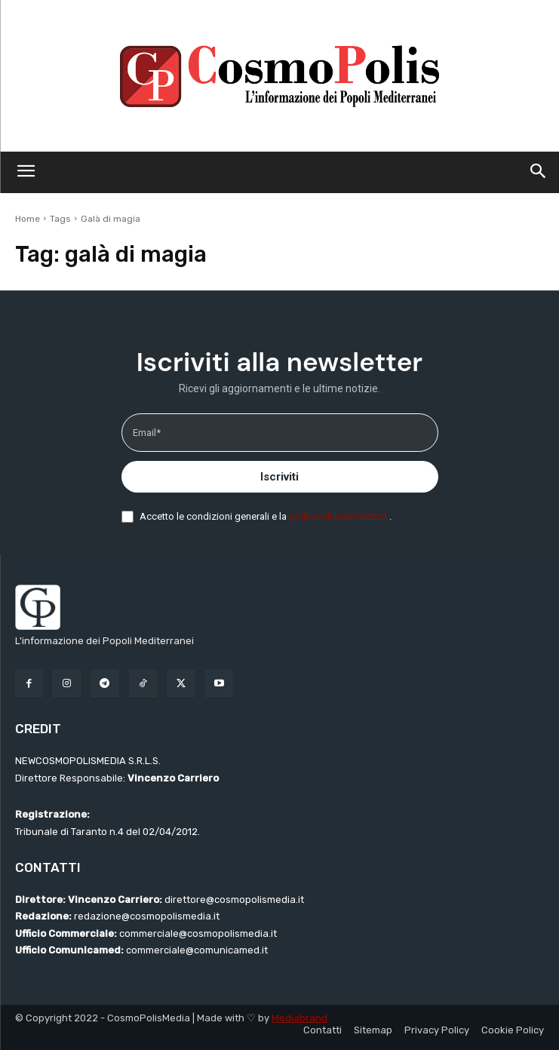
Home (27, 218)
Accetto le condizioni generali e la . (266, 516)
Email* (147, 432)
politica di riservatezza (339, 516)
